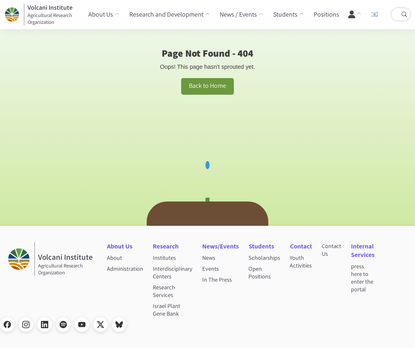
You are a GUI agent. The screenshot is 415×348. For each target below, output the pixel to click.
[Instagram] (26, 324)
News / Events (238, 14)
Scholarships (264, 257)
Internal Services (362, 250)
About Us (100, 14)
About (114, 257)
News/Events (220, 246)
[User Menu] (355, 14)
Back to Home (207, 85)
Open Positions (259, 272)
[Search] (404, 15)
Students (285, 14)
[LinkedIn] (44, 324)
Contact (301, 246)
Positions (326, 14)
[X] (100, 324)
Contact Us (331, 249)
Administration (125, 268)
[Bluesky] (119, 324)
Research (166, 246)
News (208, 257)
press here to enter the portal (362, 277)
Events (210, 268)
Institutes (164, 257)
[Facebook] (7, 324)
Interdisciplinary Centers (173, 272)
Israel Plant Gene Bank (166, 309)
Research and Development (166, 14)
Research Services (164, 291)
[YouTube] (82, 324)
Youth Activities (301, 261)
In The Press (217, 279)
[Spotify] (63, 324)
